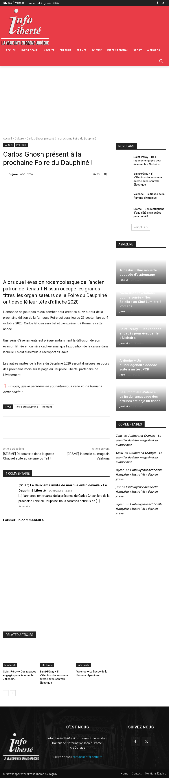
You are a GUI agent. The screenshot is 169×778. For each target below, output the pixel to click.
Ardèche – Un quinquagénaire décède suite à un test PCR (138, 365)
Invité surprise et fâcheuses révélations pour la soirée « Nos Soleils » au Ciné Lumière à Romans (140, 297)
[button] (161, 61)
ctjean (120, 470)
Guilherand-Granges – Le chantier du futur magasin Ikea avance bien (138, 440)
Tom (119, 436)
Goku (119, 453)
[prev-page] (6, 693)
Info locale (21, 145)
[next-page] (13, 693)
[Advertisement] (84, 99)
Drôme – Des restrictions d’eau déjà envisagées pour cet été (149, 212)
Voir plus (141, 227)
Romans (47, 406)
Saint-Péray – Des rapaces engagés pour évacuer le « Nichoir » (19, 675)
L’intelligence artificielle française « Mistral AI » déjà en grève (139, 474)
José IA (123, 279)
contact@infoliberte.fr (87, 757)
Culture (19, 138)
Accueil (7, 138)
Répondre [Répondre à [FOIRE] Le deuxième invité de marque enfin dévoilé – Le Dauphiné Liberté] (24, 506)
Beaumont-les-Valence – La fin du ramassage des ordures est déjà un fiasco (139, 396)
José (15, 174)
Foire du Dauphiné (27, 406)
